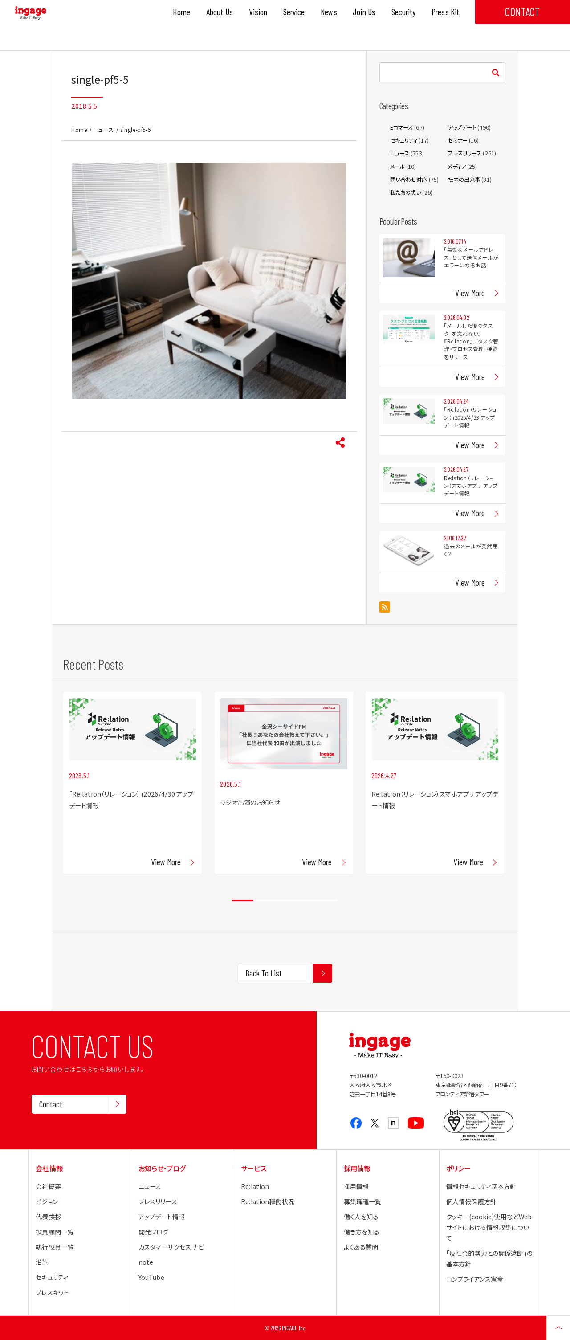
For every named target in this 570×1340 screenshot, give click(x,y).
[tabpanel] (132, 783)
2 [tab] (263, 901)
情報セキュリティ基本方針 (481, 1186)
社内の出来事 (464, 180)
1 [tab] (242, 901)
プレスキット (52, 1292)
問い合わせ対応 (409, 180)
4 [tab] (306, 901)
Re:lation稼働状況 (267, 1201)
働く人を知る (361, 1216)
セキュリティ (404, 140)
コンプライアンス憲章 (474, 1279)
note (146, 1262)
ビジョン (47, 1201)
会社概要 (48, 1186)
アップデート (462, 127)
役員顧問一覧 (54, 1231)
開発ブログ (153, 1231)
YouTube (151, 1277)
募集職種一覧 (363, 1201)
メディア (457, 167)
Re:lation (255, 1186)
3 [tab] (284, 901)
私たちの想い (405, 192)
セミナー (458, 140)
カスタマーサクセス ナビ (171, 1246)
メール (397, 167)
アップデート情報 (161, 1216)
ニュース (104, 129)
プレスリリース (464, 153)
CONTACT (522, 11)
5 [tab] (327, 901)
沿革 (42, 1262)
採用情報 (356, 1186)
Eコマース (401, 127)
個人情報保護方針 (471, 1201)
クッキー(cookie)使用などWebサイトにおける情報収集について (489, 1227)
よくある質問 (361, 1246)
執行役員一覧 (54, 1246)
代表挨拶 (48, 1216)
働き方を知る (362, 1231)
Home (79, 129)
